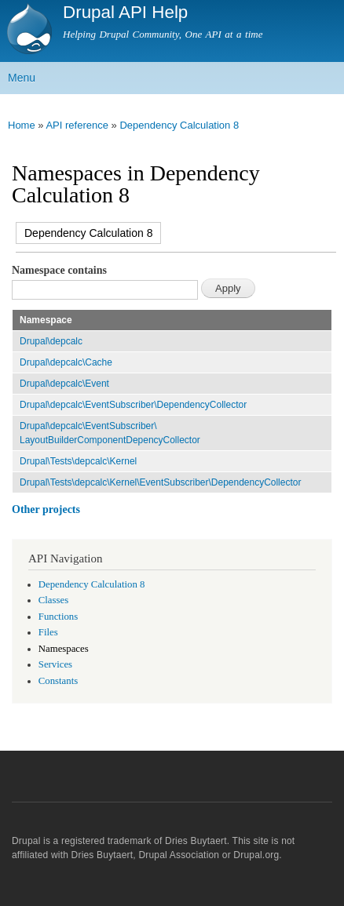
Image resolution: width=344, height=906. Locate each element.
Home (21, 125)
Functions (58, 616)
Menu (21, 77)
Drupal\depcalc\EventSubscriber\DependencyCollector (133, 404)
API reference (77, 125)
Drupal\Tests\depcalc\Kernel (78, 461)
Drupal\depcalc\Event (64, 383)
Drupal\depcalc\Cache (66, 362)
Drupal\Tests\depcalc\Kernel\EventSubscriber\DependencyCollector (160, 482)
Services (55, 664)
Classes (53, 600)
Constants (58, 680)
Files (48, 632)
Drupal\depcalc (51, 341)
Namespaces (63, 648)
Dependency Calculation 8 (179, 125)
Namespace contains (59, 270)
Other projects (46, 509)
